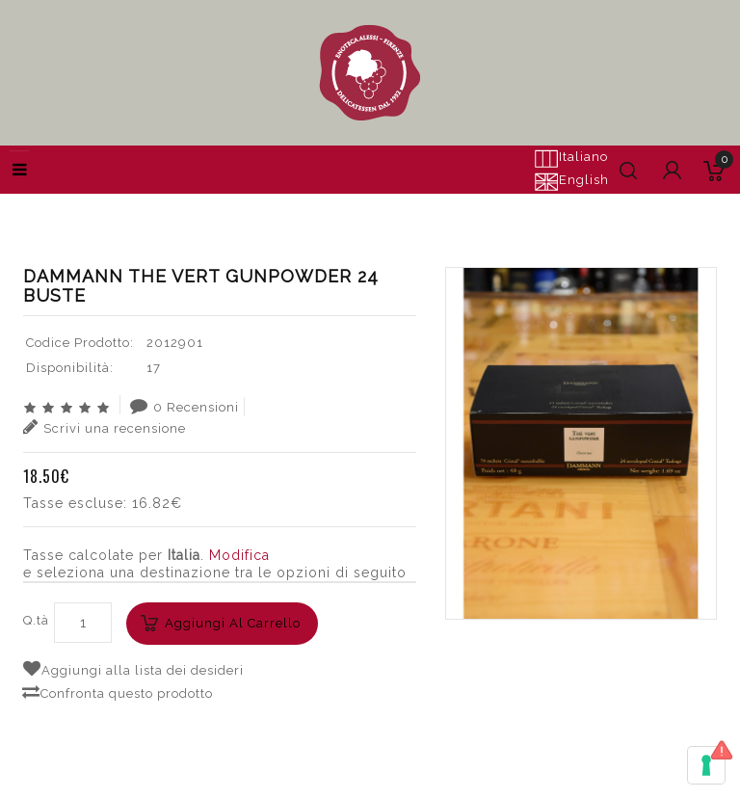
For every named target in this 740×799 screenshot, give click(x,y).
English (571, 181)
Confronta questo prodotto (117, 692)
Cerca (362, 207)
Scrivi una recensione (104, 427)
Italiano (571, 158)
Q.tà (36, 620)
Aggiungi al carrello (233, 623)
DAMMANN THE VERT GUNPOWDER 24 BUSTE (552, 207)
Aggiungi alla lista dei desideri (133, 669)
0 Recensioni (184, 405)
